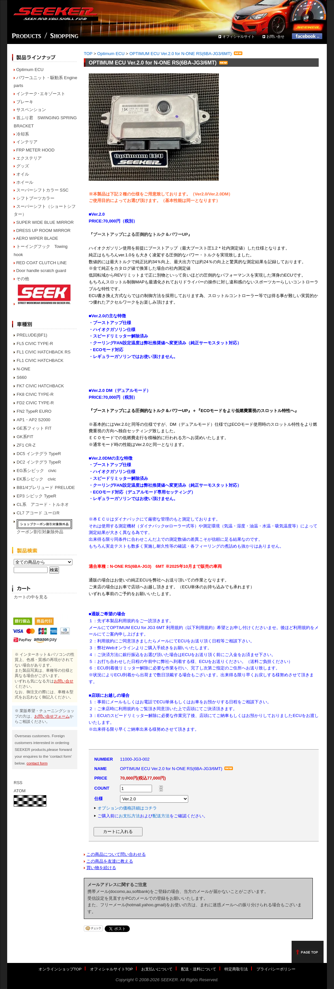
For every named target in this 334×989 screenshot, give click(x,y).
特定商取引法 (236, 969)
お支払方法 (129, 815)
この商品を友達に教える (109, 861)
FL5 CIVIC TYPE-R (35, 343)
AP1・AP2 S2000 (33, 419)
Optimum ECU (30, 69)
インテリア (27, 141)
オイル (22, 174)
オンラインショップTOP (60, 969)
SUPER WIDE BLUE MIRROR (45, 222)
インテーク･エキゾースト (40, 93)
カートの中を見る (31, 597)
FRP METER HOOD (35, 150)
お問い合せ (275, 36)
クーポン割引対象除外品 (40, 531)
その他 (22, 278)
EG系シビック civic (36, 470)
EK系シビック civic (36, 479)
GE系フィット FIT (34, 428)
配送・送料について (198, 969)
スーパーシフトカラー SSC (42, 190)
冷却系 (22, 134)
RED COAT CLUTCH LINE (41, 262)
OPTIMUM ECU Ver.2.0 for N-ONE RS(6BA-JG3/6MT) (186, 53)
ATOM (19, 790)
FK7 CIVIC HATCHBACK (40, 385)
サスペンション (31, 109)
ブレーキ (24, 101)
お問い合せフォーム (51, 716)
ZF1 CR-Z (26, 445)
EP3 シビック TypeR (36, 496)
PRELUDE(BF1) (32, 335)
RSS (18, 782)
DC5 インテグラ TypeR (39, 453)
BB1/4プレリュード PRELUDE (46, 487)
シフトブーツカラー (35, 198)
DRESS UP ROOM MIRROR (43, 230)
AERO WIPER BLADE (37, 238)
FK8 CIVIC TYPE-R (35, 394)
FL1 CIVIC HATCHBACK (40, 360)
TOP (88, 53)
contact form (36, 763)
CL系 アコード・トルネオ (43, 504)
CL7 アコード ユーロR (38, 512)
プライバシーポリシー (276, 969)
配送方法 (161, 815)
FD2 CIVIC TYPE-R (35, 402)
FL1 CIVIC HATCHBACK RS (43, 352)
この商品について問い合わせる (116, 854)
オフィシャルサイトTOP (111, 969)
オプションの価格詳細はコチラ (127, 808)
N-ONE (23, 368)
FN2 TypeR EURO (34, 411)
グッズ (22, 166)
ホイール (24, 182)
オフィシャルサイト (238, 36)
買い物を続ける (101, 867)
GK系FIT (25, 436)
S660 (21, 377)
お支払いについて (157, 969)
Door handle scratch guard (41, 270)
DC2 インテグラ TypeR (39, 462)
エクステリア (29, 158)
